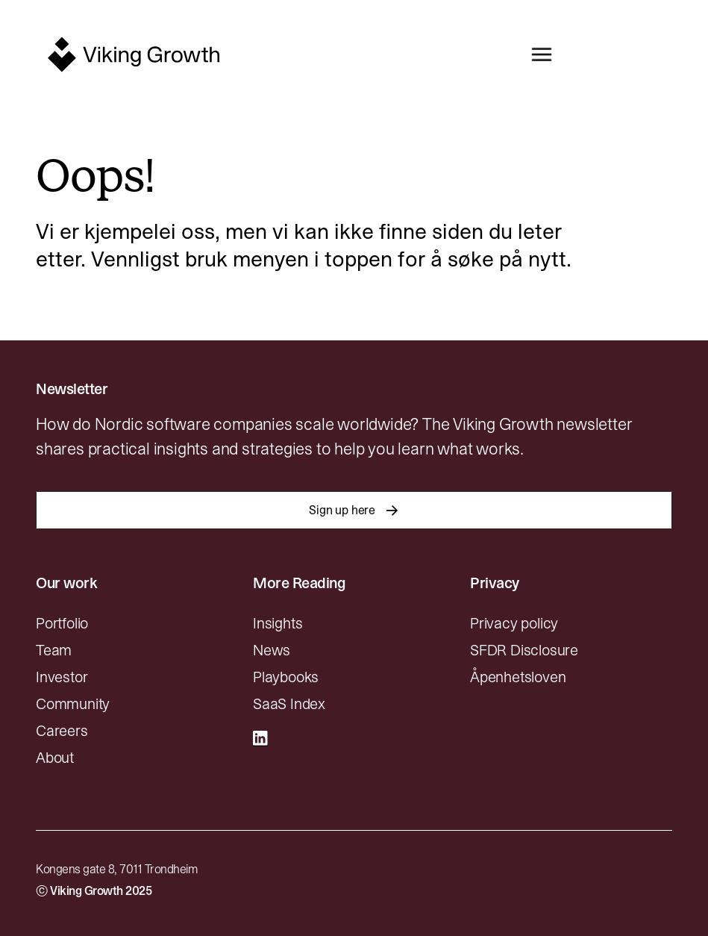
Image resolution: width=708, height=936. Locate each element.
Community (73, 703)
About (55, 757)
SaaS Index (289, 703)
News (271, 650)
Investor (61, 677)
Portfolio (62, 623)
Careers (62, 730)
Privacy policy (514, 623)
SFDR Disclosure (524, 650)
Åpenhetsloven (518, 677)
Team (54, 650)
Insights (277, 623)
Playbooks (286, 677)
